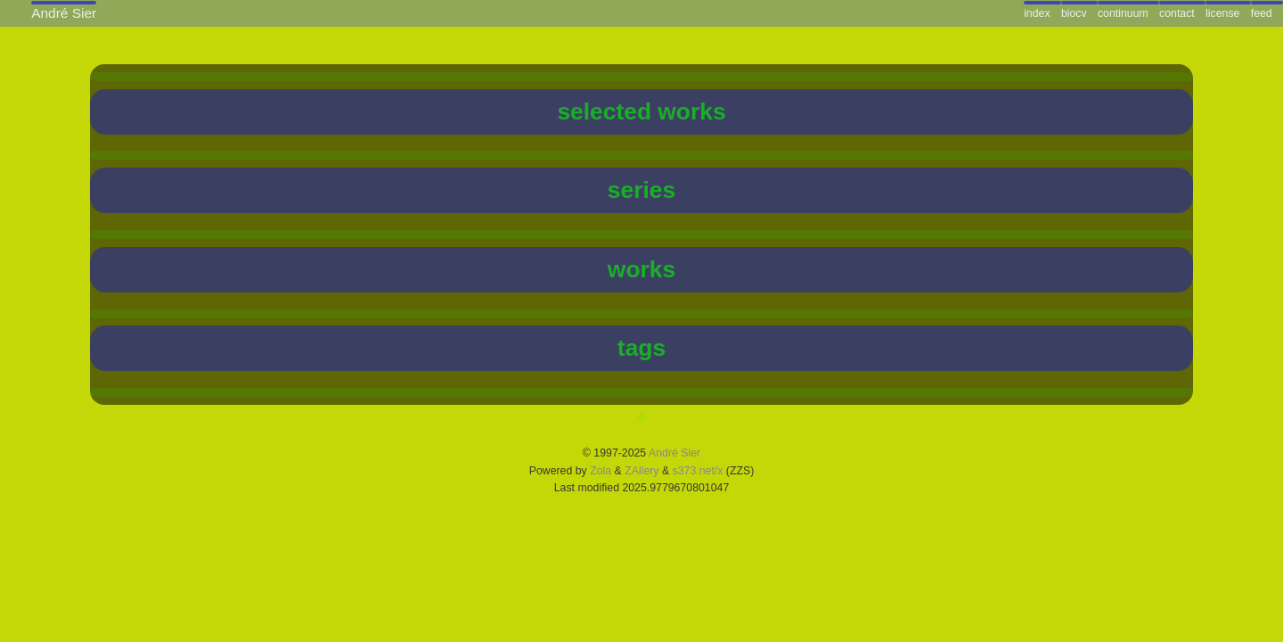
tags (641, 347)
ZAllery (641, 471)
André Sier (674, 453)
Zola (600, 471)
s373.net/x (698, 471)
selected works (641, 111)
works (641, 269)
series (641, 190)
